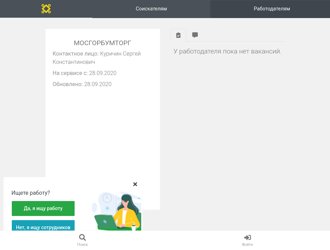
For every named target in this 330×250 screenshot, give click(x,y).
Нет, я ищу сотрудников (43, 227)
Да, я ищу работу (43, 208)
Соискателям (151, 9)
